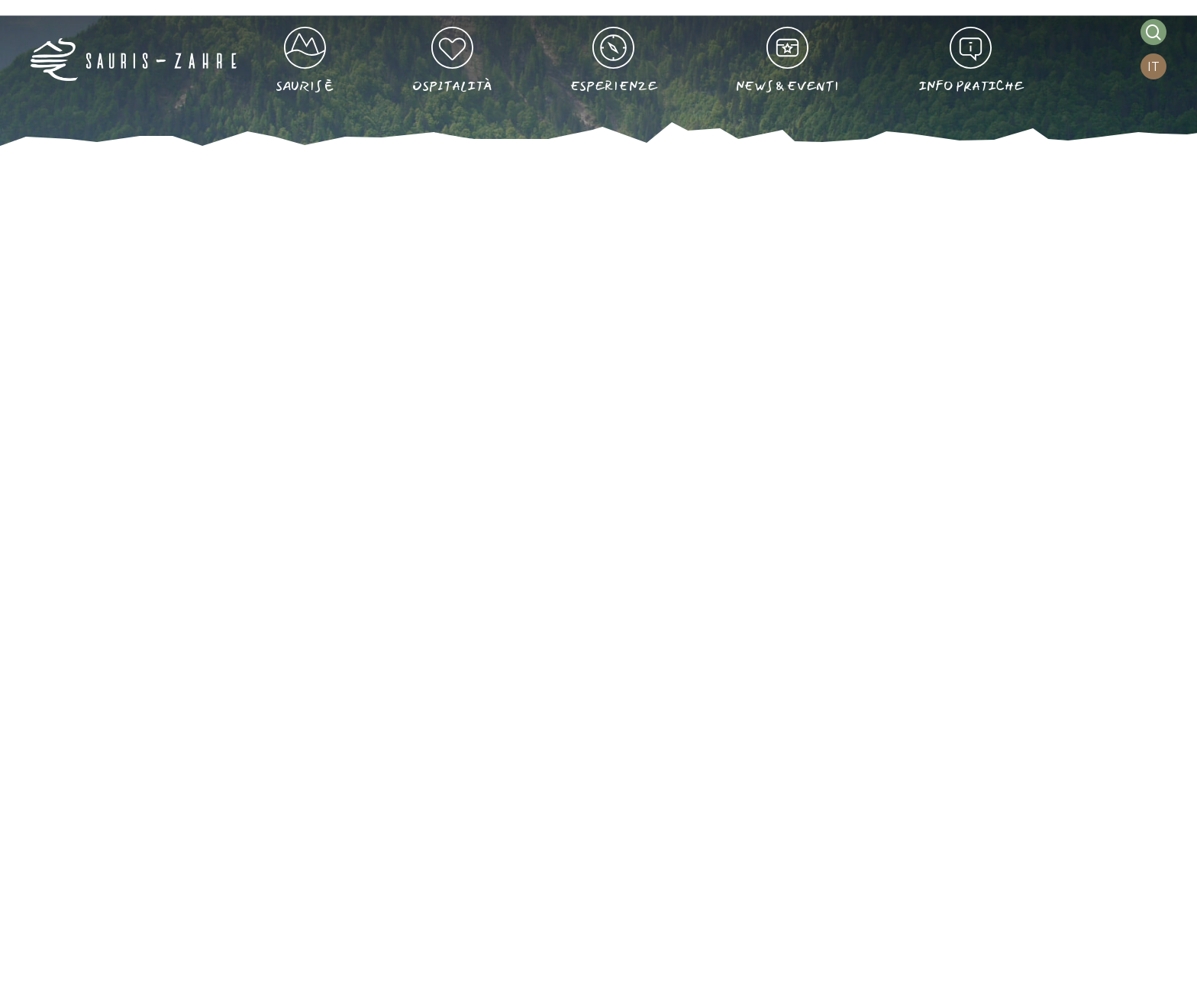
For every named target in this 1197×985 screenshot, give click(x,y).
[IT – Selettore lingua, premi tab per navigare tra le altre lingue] (1153, 66)
